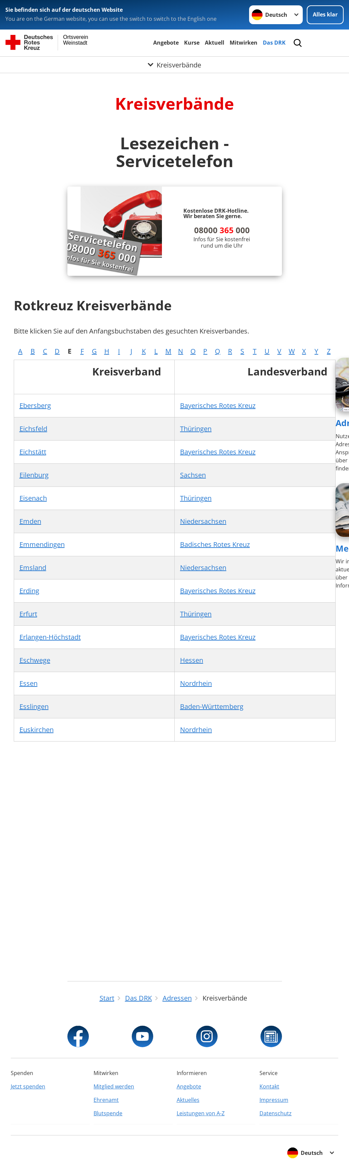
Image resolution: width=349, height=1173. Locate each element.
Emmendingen (42, 544)
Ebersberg (35, 405)
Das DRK (274, 42)
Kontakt (269, 1086)
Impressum (273, 1100)
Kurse (191, 42)
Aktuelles (188, 1100)
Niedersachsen (203, 521)
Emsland (32, 567)
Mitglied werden (114, 1086)
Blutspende (108, 1113)
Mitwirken (243, 42)
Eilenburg (34, 474)
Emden (30, 521)
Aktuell (214, 42)
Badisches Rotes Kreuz (215, 544)
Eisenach (33, 498)
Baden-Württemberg (211, 706)
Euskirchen (36, 729)
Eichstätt (32, 451)
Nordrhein (196, 683)
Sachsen (193, 474)
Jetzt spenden (28, 1086)
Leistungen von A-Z (201, 1113)
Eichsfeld (33, 428)
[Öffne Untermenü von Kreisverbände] (174, 65)
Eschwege (34, 660)
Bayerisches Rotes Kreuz (217, 405)
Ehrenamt (106, 1100)
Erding (29, 590)
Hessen (191, 660)
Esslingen (34, 706)
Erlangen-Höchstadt (50, 637)
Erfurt (28, 613)
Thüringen (196, 428)
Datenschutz (275, 1113)
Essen (28, 683)
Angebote (166, 42)
